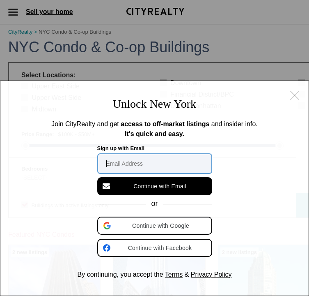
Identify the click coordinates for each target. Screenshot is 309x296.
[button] (155, 225)
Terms (174, 274)
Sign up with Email (121, 148)
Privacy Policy (211, 274)
